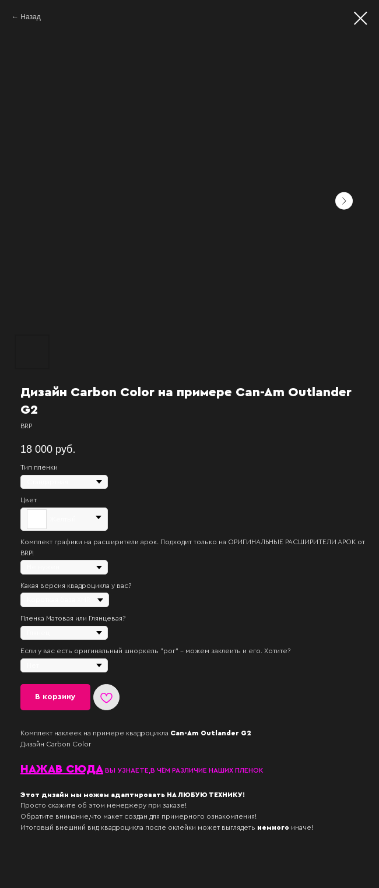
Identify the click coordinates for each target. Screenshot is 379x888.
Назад (30, 17)
